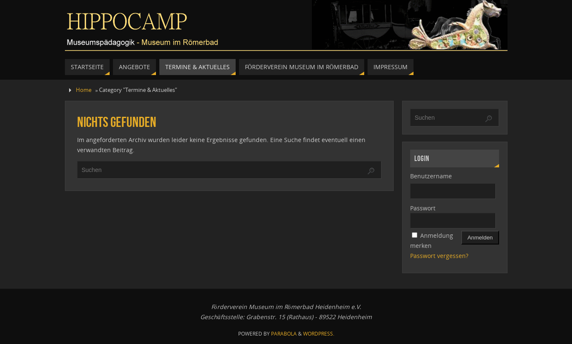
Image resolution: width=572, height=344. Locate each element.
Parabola (284, 333)
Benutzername (431, 176)
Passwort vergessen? (439, 256)
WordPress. (318, 333)
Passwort (422, 208)
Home (83, 90)
